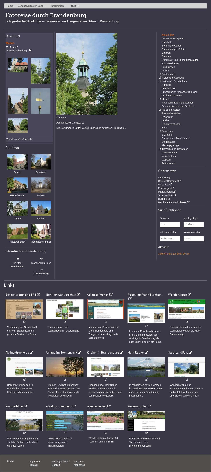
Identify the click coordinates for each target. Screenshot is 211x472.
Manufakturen (165, 191)
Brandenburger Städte (173, 49)
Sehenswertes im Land (31, 6)
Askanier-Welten (98, 295)
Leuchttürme (168, 88)
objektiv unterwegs (59, 406)
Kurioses (166, 84)
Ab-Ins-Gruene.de (17, 353)
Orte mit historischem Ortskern (178, 106)
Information (57, 6)
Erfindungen (164, 188)
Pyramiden (167, 117)
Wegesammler (137, 406)
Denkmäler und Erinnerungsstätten (180, 60)
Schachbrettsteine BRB (21, 295)
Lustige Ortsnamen (172, 95)
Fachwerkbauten (171, 63)
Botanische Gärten (172, 45)
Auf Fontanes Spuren (173, 38)
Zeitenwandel (169, 163)
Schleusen (167, 131)
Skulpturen (167, 134)
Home (9, 6)
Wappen (166, 159)
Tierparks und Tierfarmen (175, 149)
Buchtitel (162, 198)
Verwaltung (164, 177)
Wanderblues (14, 406)
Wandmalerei (169, 156)
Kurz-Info (78, 461)
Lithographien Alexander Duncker (179, 92)
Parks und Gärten (171, 109)
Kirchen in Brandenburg (103, 353)
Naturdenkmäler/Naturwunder (177, 102)
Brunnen (166, 56)
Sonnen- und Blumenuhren (176, 138)
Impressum (35, 461)
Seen (164, 127)
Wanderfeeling (97, 406)
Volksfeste (163, 184)
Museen (166, 99)
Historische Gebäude (173, 77)
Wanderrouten (169, 152)
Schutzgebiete (165, 195)
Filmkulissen (168, 67)
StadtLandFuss (178, 353)
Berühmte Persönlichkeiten (172, 202)
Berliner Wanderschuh (61, 295)
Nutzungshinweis (61, 461)
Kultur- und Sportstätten (174, 81)
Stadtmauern (168, 141)
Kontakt (33, 465)
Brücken (166, 52)
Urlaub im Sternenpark (61, 353)
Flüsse (165, 70)
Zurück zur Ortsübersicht (19, 139)
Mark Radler (136, 353)
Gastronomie (168, 74)
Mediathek (79, 465)
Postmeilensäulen (171, 113)
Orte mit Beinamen (168, 181)
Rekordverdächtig (171, 124)
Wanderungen (177, 295)
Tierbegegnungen (171, 145)
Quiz (73, 6)
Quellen (166, 120)
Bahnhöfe (167, 42)
